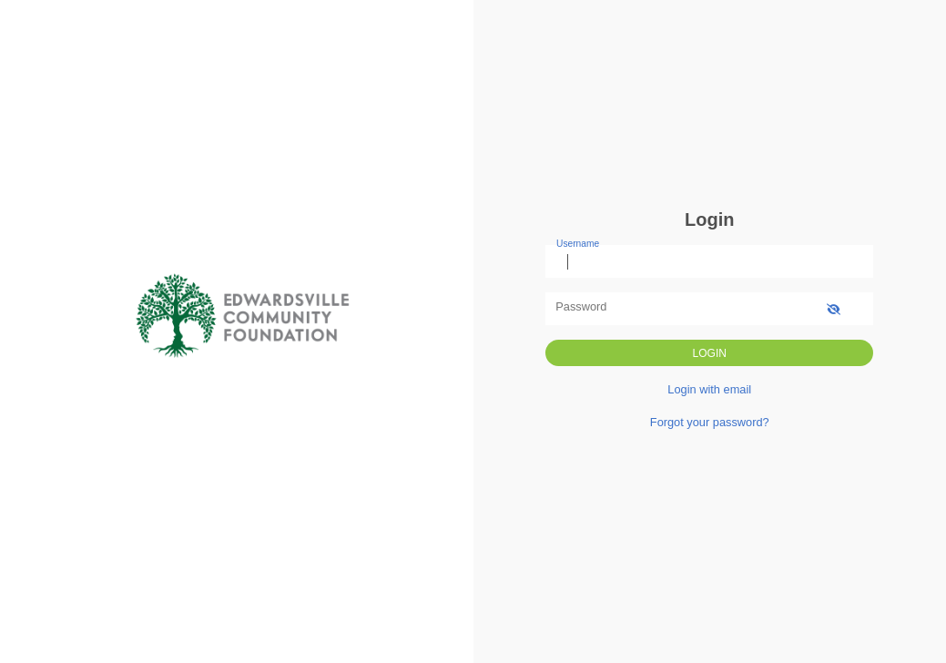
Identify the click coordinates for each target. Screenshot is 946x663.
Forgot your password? (709, 422)
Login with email (709, 389)
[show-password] (833, 308)
